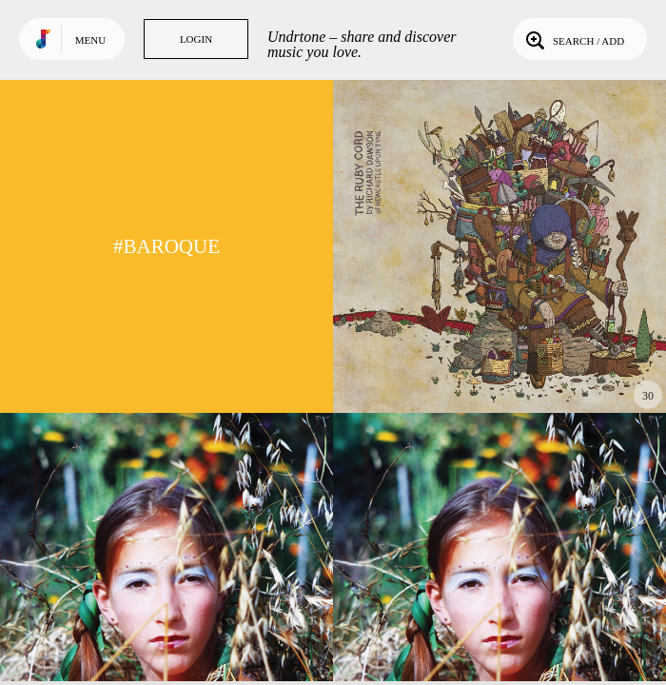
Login (196, 39)
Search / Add (573, 39)
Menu (90, 40)
